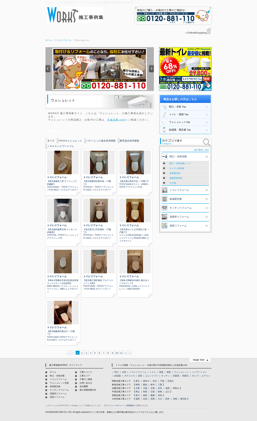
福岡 (137, 399)
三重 (160, 384)
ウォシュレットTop (175, 122)
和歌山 (176, 388)
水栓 (124, 372)
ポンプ (195, 376)
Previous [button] (48, 69)
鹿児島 (183, 399)
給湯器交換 (55, 386)
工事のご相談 (86, 379)
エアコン (206, 376)
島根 (160, 391)
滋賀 (167, 388)
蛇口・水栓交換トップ (180, 163)
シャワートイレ (199, 372)
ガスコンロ (129, 376)
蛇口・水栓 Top (173, 106)
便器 (161, 372)
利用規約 (130, 405)
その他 (173, 183)
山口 (167, 391)
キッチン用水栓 (177, 168)
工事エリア (85, 376)
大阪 (145, 388)
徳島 (145, 395)
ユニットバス (151, 376)
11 (121, 353)
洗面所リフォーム (58, 393)
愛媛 (153, 395)
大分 (160, 399)
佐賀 (145, 399)
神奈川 (146, 381)
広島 (153, 391)
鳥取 (145, 391)
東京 (137, 381)
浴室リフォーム (57, 397)
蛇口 (117, 372)
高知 (160, 395)
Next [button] (151, 69)
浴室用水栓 (175, 173)
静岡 (137, 384)
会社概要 (84, 386)
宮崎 (175, 399)
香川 (137, 395)
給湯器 (118, 376)
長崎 (153, 399)
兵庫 (137, 388)
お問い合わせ (86, 383)
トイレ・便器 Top (174, 114)
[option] (99, 69)
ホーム (48, 40)
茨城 (169, 381)
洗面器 (176, 376)
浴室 (140, 376)
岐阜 (153, 384)
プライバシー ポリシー (113, 405)
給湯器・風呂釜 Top (176, 130)
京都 (153, 388)
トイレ (152, 372)
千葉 (162, 381)
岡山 (137, 391)
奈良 (160, 388)
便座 (169, 372)
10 (117, 353)
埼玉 (155, 381)
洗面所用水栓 (176, 178)
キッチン (165, 376)
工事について (86, 372)
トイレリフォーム (63, 40)
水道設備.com (116, 119)
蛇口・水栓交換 (57, 376)
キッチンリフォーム (59, 390)
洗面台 (185, 376)
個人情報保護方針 (88, 390)
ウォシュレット (181, 372)
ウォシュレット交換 (59, 383)
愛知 (145, 384)
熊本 (167, 399)
